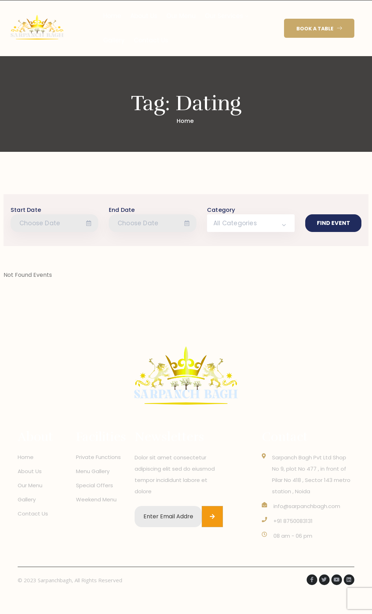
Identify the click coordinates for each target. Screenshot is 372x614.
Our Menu (181, 16)
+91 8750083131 (293, 521)
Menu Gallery (93, 471)
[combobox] (251, 223)
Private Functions (98, 457)
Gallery (114, 40)
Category (221, 210)
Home (112, 16)
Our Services (224, 16)
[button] (319, 28)
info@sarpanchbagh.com (306, 506)
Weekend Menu (96, 499)
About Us (143, 16)
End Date (122, 210)
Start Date (26, 210)
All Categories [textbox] (235, 223)
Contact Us (151, 40)
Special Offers (94, 485)
